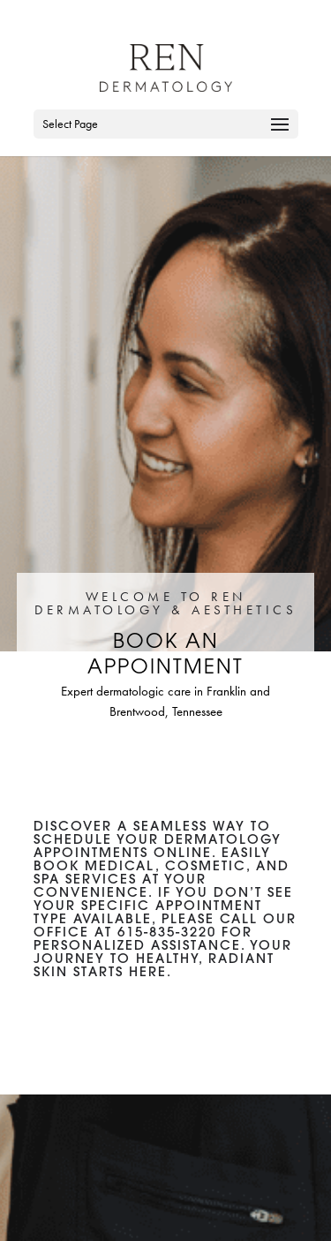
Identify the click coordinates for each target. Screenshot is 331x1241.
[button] (280, 136)
